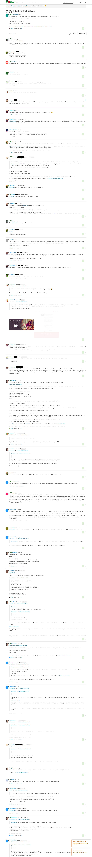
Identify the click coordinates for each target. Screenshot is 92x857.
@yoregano (11, 158)
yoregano (13, 141)
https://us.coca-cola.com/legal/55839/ (16, 460)
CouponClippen (13, 129)
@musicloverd (12, 320)
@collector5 (24, 576)
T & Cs (55, 213)
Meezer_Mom (13, 61)
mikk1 (12, 39)
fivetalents (14, 157)
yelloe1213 (12, 502)
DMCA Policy (46, 854)
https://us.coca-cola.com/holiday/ (15, 359)
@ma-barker (11, 286)
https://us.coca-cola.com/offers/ (15, 146)
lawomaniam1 (13, 456)
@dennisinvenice (21, 40)
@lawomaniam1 (12, 504)
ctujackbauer (13, 355)
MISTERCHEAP (13, 252)
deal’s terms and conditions (64, 629)
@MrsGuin (11, 231)
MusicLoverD (12, 284)
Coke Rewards (19, 158)
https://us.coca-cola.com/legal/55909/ (56, 178)
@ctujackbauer (12, 409)
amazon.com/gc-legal (61, 398)
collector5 (12, 545)
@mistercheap (12, 333)
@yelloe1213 (11, 513)
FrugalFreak (12, 51)
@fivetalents (22, 185)
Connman (11, 99)
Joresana (11, 72)
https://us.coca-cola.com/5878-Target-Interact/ (18, 620)
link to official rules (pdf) (14, 601)
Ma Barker (12, 110)
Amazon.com (14, 398)
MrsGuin (12, 81)
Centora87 (14, 467)
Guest (11, 239)
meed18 (12, 754)
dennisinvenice (14, 14)
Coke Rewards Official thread (22, 286)
